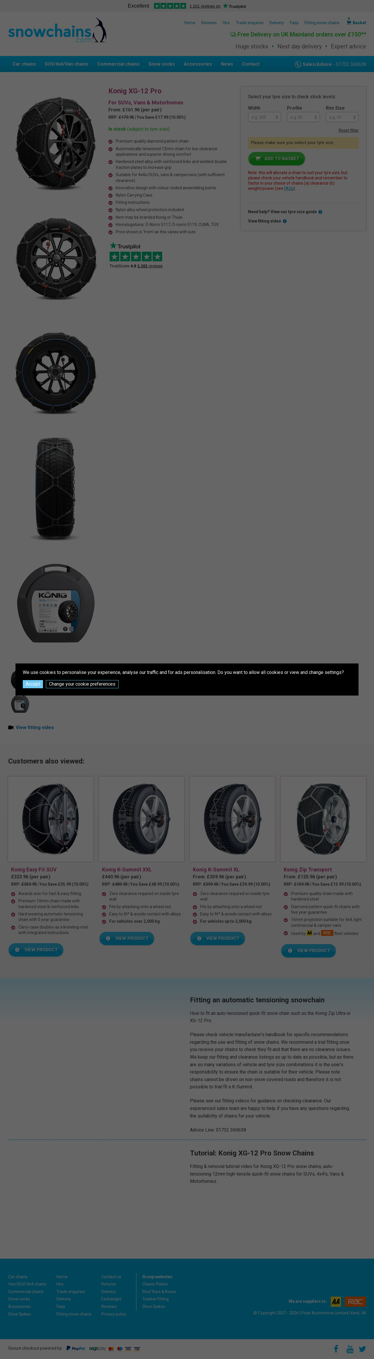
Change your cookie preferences (82, 684)
